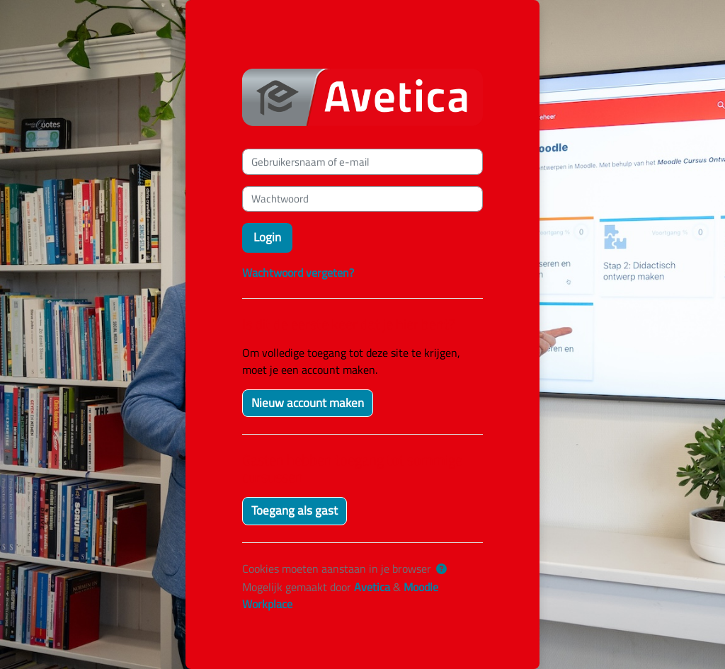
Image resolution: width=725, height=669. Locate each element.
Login (267, 237)
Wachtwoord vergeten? (298, 272)
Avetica (372, 586)
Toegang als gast (294, 510)
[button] (441, 569)
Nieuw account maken (307, 403)
